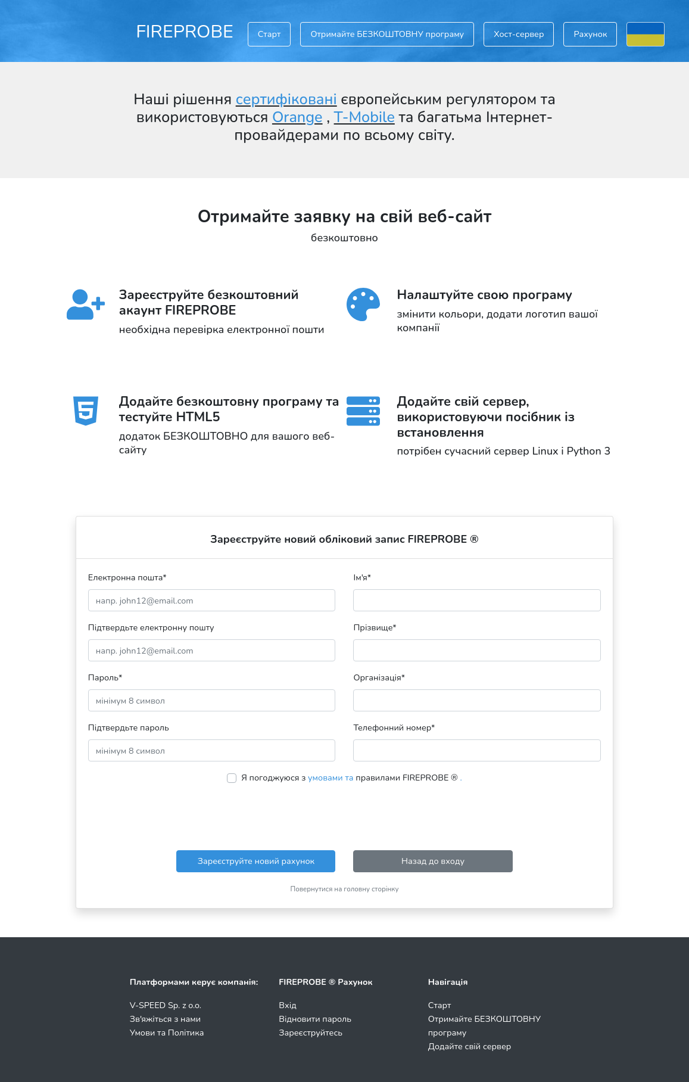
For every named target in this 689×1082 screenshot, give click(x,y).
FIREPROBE (184, 31)
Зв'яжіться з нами (165, 1019)
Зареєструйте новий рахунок (256, 861)
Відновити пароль (315, 1019)
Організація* (379, 677)
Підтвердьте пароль (128, 727)
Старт (269, 34)
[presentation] (344, 817)
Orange (297, 117)
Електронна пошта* (127, 577)
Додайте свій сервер (470, 1046)
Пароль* (105, 677)
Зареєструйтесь (310, 1033)
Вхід (287, 1005)
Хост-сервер (519, 34)
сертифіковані (286, 99)
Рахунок (590, 34)
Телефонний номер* (394, 727)
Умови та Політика (167, 1033)
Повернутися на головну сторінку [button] (345, 889)
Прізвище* (374, 627)
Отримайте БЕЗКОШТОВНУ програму (387, 34)
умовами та (331, 777)
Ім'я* (362, 577)
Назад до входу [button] (432, 861)
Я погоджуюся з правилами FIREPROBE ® (351, 777)
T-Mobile (364, 117)
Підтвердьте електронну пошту (151, 627)
